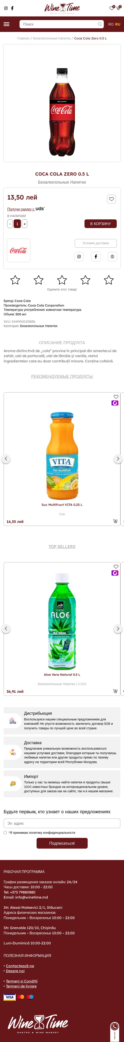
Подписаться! (62, 843)
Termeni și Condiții (21, 981)
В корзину (100, 223)
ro (111, 24)
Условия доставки (95, 243)
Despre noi (15, 971)
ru (117, 24)
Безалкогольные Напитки (51, 38)
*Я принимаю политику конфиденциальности (41, 832)
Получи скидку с (26, 209)
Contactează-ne (20, 966)
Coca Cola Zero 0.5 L (90, 38)
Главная (23, 38)
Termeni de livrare (21, 986)
